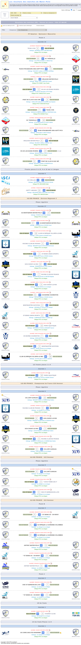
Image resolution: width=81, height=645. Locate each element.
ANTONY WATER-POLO (31, 545)
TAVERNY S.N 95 (50, 614)
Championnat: (12, 30)
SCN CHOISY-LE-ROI (31, 264)
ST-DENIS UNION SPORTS (50, 254)
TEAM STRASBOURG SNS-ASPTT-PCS (31, 69)
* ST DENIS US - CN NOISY (50, 514)
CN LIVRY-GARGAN (31, 398)
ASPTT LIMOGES (31, 190)
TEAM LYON (31, 48)
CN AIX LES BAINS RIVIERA (50, 89)
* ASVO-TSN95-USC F (50, 482)
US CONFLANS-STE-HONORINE (30, 632)
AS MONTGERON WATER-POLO (31, 213)
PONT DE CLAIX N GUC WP (31, 99)
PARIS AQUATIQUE (50, 325)
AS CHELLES (31, 180)
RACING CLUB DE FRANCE (31, 243)
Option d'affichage (65, 10)
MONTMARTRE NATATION (31, 305)
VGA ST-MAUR (49, 48)
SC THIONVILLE (50, 58)
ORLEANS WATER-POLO (50, 79)
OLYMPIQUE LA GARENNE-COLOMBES (50, 525)
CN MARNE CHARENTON (50, 295)
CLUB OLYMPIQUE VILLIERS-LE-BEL (50, 233)
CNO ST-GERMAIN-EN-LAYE (50, 492)
